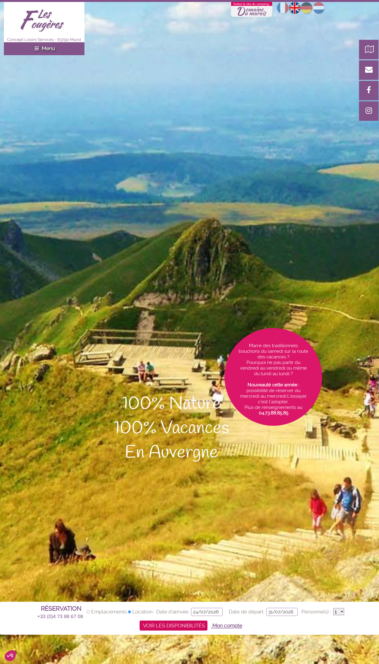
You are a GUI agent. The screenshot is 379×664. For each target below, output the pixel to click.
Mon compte (226, 625)
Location (141, 612)
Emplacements (107, 612)
